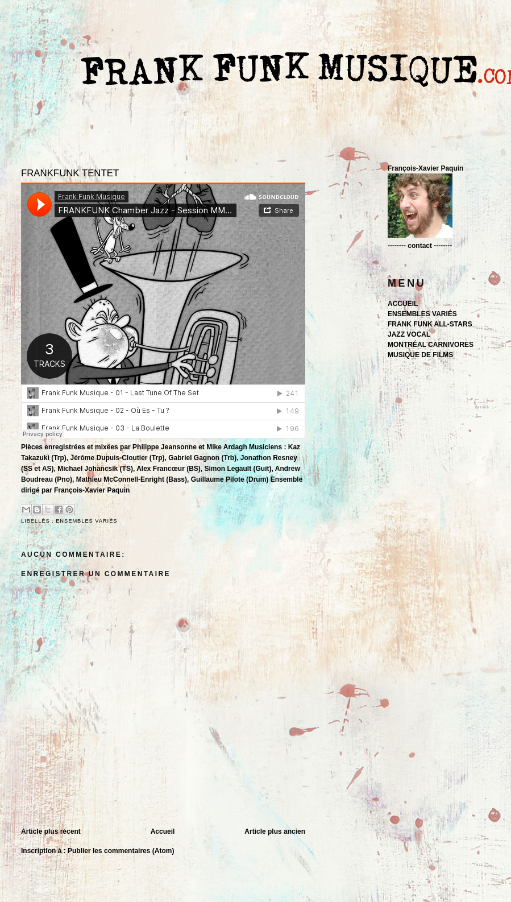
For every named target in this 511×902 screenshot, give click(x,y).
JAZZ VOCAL (409, 334)
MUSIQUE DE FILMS (420, 355)
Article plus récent (51, 831)
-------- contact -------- (420, 246)
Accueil (163, 831)
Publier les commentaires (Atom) (121, 851)
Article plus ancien (274, 831)
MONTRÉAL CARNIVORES (430, 345)
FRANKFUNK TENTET (70, 173)
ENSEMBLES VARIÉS (86, 521)
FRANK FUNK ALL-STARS (430, 324)
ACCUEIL (403, 304)
